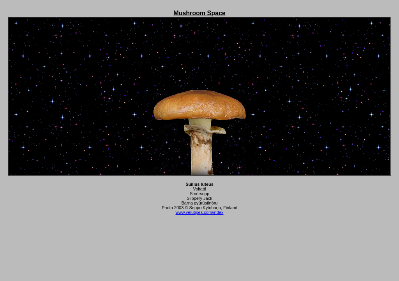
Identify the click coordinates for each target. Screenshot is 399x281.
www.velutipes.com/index (200, 212)
